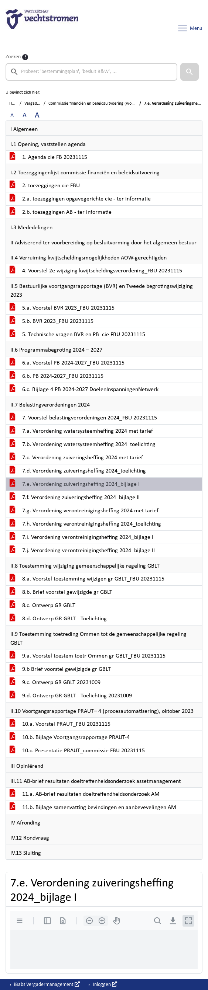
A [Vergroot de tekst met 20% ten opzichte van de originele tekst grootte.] (25, 115)
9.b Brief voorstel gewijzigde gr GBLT (60, 669)
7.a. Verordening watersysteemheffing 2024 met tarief (81, 431)
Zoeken (13, 57)
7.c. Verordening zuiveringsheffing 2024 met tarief (76, 458)
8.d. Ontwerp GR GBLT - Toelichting (58, 619)
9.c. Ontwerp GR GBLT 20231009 (55, 683)
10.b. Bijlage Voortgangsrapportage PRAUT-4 (70, 737)
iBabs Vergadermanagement (46, 984)
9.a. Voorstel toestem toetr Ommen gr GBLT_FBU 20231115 (88, 656)
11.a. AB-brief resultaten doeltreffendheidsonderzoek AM (85, 794)
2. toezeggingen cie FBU (45, 186)
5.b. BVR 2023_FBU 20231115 (51, 321)
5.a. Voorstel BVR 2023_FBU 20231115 (62, 308)
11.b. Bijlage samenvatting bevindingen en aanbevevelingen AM (93, 808)
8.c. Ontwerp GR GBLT (42, 606)
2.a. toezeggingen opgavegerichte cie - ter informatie (80, 199)
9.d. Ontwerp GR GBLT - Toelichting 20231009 (71, 696)
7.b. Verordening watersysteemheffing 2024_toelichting (83, 444)
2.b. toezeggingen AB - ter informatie (61, 212)
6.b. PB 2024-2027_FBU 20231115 (56, 376)
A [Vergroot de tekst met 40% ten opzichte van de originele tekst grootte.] (37, 115)
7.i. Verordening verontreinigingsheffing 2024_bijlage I (81, 537)
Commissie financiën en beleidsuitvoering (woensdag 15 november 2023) (114, 103)
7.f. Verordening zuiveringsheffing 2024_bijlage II (75, 498)
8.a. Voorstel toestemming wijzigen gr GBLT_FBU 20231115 (87, 579)
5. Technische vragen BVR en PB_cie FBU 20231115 (77, 335)
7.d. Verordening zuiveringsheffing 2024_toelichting (78, 471)
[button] (189, 72)
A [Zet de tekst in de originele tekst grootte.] (12, 116)
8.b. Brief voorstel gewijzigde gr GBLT (61, 592)
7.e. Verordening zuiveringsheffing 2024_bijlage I (75, 484)
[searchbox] (91, 72)
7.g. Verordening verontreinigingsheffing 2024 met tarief (84, 511)
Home (14, 103)
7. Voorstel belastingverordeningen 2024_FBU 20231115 (83, 418)
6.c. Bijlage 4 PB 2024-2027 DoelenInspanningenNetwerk (84, 390)
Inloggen (104, 984)
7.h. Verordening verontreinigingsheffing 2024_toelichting (85, 524)
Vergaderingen (37, 103)
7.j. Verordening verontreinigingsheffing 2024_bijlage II (82, 551)
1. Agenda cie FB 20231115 (48, 157)
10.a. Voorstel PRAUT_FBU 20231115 (60, 724)
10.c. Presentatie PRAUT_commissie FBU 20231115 (77, 751)
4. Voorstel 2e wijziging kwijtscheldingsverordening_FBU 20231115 (96, 271)
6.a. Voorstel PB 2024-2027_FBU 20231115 (67, 363)
